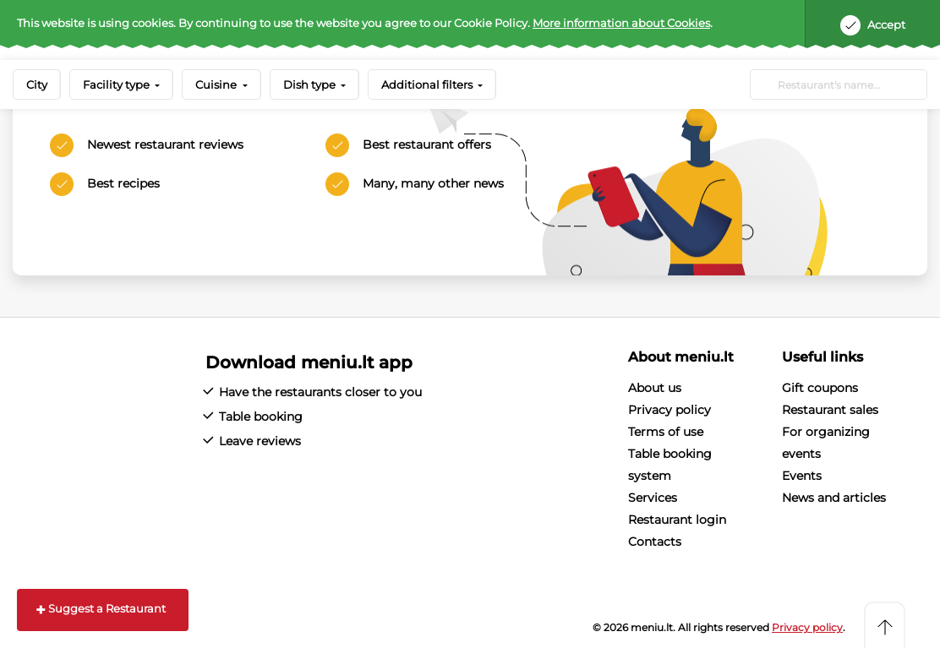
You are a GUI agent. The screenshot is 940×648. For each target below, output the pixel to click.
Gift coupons (820, 387)
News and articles (834, 497)
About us (654, 387)
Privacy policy (669, 409)
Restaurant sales (830, 409)
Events (802, 475)
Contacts (654, 541)
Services (652, 497)
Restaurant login (677, 519)
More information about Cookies (621, 23)
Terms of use (665, 431)
